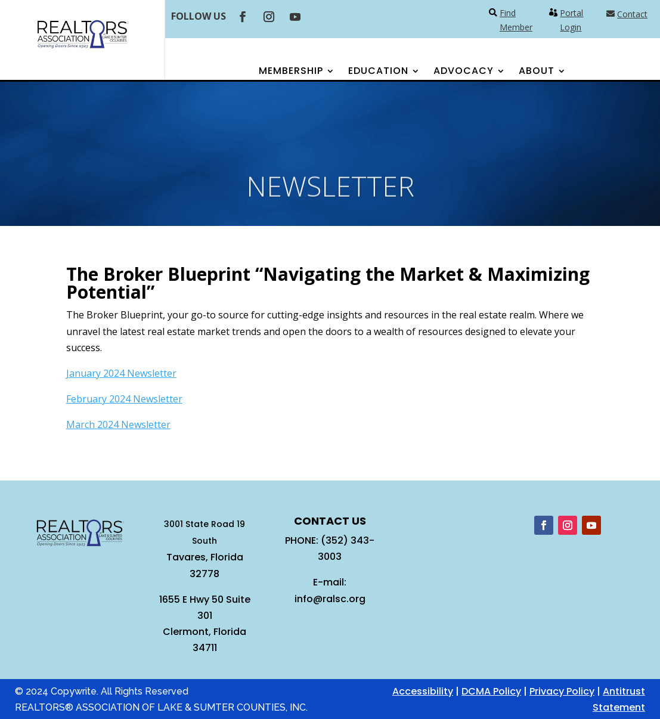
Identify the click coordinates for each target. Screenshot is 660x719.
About (536, 72)
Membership (291, 72)
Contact (632, 14)
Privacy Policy (561, 691)
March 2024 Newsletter (118, 424)
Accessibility (422, 691)
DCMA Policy (491, 691)
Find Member (516, 20)
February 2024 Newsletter (124, 398)
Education (378, 72)
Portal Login (571, 20)
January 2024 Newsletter (121, 373)
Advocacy (463, 72)
